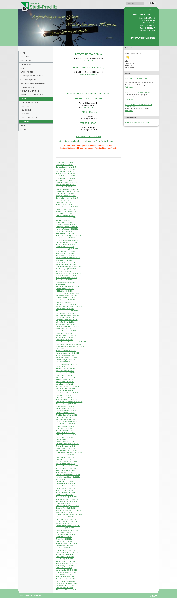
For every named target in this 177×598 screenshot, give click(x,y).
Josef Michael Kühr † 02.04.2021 (66, 399)
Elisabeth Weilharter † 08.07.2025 (67, 189)
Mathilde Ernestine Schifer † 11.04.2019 (69, 510)
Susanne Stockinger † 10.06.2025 (67, 198)
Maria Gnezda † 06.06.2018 (65, 557)
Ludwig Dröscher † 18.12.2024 (66, 218)
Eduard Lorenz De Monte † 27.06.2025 (68, 191)
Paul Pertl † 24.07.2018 (63, 548)
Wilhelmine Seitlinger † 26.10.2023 (67, 286)
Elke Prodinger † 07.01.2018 (65, 581)
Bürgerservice (26, 61)
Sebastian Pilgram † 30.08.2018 (66, 543)
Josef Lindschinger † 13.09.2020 (66, 446)
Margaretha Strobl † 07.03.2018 (66, 570)
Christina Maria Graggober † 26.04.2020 (69, 453)
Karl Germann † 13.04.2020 (65, 457)
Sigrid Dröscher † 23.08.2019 (65, 488)
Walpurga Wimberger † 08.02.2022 (67, 353)
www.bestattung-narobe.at (88, 74)
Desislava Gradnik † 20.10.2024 (66, 224)
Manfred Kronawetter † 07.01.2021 (67, 422)
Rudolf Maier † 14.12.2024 (64, 222)
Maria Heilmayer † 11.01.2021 (66, 419)
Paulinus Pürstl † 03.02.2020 (65, 470)
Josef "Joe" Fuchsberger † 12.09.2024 (68, 236)
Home (22, 53)
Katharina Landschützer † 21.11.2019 (68, 477)
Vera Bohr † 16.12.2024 (64, 220)
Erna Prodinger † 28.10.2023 (65, 282)
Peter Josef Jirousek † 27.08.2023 (67, 293)
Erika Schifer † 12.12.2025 (64, 165)
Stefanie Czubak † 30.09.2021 (66, 368)
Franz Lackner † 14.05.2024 (65, 247)
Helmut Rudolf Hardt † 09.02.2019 (67, 521)
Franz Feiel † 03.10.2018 (64, 537)
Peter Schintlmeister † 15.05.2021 (67, 393)
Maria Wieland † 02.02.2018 (65, 574)
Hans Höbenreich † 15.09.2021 (66, 373)
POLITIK (23, 68)
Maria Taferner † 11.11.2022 (65, 317)
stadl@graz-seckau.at (91, 107)
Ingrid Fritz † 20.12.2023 (64, 271)
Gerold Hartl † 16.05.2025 (64, 202)
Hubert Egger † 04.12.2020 (65, 426)
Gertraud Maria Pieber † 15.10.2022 (68, 326)
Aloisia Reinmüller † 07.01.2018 (66, 583)
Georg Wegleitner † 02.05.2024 (66, 251)
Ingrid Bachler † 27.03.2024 (65, 255)
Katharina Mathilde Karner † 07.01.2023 (69, 306)
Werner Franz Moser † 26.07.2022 (67, 335)
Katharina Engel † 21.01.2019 (65, 523)
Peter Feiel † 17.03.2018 (64, 568)
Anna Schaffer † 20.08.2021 (65, 382)
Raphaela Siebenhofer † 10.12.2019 (68, 475)
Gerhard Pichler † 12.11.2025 (65, 169)
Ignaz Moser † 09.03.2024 (64, 260)
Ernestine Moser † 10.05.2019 (66, 508)
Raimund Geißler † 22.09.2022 (66, 331)
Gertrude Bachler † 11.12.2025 (66, 167)
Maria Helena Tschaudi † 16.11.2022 (68, 315)
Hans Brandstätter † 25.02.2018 (66, 572)
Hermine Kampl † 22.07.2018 (65, 550)
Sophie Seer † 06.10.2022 (64, 329)
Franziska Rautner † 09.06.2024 (66, 242)
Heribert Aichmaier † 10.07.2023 (66, 298)
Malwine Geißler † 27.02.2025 (66, 211)
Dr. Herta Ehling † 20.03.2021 (65, 406)
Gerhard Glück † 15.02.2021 (65, 413)
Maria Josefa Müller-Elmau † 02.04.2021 (69, 402)
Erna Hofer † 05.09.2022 (64, 333)
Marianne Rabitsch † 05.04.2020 (66, 461)
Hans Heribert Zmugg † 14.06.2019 (67, 506)
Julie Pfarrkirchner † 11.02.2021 (66, 415)
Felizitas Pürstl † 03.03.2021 (65, 408)
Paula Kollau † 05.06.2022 (64, 340)
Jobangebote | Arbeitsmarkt (32, 95)
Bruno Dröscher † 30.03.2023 (65, 300)
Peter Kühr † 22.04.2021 (64, 395)
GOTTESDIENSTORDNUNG (31, 102)
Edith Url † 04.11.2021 (63, 362)
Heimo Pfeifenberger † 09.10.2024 (67, 229)
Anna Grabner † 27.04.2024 (65, 253)
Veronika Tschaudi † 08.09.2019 (66, 484)
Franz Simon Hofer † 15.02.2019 (66, 519)
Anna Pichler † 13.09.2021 (64, 375)
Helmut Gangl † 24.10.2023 (65, 289)
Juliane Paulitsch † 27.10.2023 (66, 284)
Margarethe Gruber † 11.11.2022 (66, 320)
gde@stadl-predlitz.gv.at (147, 30)
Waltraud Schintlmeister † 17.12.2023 (68, 273)
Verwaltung (25, 64)
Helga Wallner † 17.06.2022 (65, 337)
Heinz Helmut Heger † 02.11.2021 (67, 364)
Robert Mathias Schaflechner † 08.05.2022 (70, 346)
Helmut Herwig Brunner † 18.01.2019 (68, 526)
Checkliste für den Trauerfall (88, 137)
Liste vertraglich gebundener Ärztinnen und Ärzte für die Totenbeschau (88, 141)
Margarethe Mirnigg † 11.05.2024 (67, 249)
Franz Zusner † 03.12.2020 (65, 430)
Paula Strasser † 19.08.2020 (65, 448)
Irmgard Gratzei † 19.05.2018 (65, 561)
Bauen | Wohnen (26, 72)
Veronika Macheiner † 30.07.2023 (67, 295)
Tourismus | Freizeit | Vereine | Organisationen (32, 85)
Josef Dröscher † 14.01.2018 (65, 579)
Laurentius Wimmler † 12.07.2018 (67, 552)
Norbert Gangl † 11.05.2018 (65, 566)
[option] (71, 27)
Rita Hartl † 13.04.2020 (63, 459)
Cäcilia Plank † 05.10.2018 (65, 532)
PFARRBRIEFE (27, 106)
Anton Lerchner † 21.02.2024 (65, 262)
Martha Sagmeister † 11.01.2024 (66, 264)
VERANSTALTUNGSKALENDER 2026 (142, 38)
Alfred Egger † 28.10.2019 (64, 481)
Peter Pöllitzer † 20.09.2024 (65, 233)
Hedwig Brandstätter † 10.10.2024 (67, 227)
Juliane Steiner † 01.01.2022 (65, 355)
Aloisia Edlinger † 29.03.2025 (65, 209)
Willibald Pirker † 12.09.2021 (65, 380)
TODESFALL (26, 121)
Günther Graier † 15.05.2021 (65, 391)
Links (22, 125)
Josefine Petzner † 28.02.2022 (66, 351)
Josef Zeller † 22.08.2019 (64, 490)
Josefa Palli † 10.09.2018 (64, 539)
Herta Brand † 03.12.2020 (64, 428)
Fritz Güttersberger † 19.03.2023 (66, 304)
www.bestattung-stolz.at (88, 61)
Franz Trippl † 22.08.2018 (64, 546)
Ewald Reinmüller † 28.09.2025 (66, 178)
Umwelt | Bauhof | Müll (29, 91)
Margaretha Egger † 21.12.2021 (66, 357)
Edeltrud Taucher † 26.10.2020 (66, 442)
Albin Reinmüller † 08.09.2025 (66, 185)
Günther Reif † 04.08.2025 (64, 187)
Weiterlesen (129, 87)
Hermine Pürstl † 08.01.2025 (65, 216)
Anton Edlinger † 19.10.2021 (65, 366)
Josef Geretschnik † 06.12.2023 (66, 278)
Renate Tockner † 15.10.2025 (65, 176)
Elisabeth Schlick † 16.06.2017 (66, 590)
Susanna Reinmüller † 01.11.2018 (67, 530)
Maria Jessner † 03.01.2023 (65, 309)
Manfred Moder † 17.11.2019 (65, 479)
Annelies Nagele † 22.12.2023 (66, 269)
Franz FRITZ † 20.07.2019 (64, 495)
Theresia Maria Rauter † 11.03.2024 (68, 258)
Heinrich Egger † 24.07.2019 (65, 492)
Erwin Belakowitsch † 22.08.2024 (67, 240)
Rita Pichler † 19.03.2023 (64, 302)
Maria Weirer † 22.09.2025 (64, 180)
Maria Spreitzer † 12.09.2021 (65, 377)
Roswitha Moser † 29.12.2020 (65, 424)
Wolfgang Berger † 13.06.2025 (66, 196)
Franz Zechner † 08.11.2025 (65, 171)
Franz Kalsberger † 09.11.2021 (66, 360)
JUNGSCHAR (26, 110)
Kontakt (23, 129)
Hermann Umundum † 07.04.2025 (67, 207)
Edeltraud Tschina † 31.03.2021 (66, 404)
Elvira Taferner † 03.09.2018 (65, 541)
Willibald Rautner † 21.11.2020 (66, 435)
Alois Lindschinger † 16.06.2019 (66, 501)
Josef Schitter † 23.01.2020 (65, 473)
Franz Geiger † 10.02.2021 (65, 417)
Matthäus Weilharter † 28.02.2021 (67, 411)
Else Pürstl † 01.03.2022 (64, 348)
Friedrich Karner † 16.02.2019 (65, 517)
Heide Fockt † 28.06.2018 (64, 554)
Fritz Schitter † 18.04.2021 (64, 397)
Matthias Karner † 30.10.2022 (66, 324)
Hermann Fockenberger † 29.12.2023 (68, 267)
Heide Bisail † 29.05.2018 (64, 559)
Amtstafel (24, 57)
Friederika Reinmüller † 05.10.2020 (67, 444)
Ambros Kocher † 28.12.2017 (65, 585)
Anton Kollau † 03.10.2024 (64, 231)
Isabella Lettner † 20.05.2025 (65, 200)
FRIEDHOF (26, 114)
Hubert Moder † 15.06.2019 (65, 504)
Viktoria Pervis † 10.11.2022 (65, 322)
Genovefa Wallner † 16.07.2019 (66, 497)
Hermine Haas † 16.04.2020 (65, 455)
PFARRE (23, 99)
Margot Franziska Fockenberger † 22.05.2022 (71, 342)
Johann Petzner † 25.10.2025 (65, 174)
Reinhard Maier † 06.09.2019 (65, 486)
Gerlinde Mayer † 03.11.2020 (65, 439)
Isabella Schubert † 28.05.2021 (66, 388)
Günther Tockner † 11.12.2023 (66, 275)
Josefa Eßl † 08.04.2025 (64, 205)
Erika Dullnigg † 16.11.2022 (65, 313)
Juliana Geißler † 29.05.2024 (65, 244)
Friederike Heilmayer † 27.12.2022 (67, 311)
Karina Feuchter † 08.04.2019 (65, 512)
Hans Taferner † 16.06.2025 (65, 193)
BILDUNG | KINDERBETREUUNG (31, 76)
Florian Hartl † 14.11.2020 (64, 437)
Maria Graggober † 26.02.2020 (66, 468)
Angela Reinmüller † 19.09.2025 (66, 182)
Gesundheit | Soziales (29, 80)
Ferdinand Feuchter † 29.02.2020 (67, 466)
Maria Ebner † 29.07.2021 (64, 384)
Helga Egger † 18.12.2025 (64, 162)
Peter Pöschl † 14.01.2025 (64, 213)
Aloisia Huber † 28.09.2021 (65, 371)
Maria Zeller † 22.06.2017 (64, 588)
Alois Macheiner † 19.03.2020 (65, 464)
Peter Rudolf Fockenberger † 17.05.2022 (69, 344)
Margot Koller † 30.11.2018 (65, 528)
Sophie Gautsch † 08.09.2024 (65, 238)
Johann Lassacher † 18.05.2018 (66, 563)
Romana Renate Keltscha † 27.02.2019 (69, 515)
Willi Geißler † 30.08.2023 (64, 291)
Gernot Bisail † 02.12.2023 (64, 280)
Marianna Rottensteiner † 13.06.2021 (68, 386)
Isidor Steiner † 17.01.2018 (65, 577)
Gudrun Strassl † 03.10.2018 (65, 535)
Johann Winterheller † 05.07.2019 (67, 499)
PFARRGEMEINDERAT (30, 118)
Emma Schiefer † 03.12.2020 (65, 433)
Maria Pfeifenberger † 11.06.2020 (67, 450)
